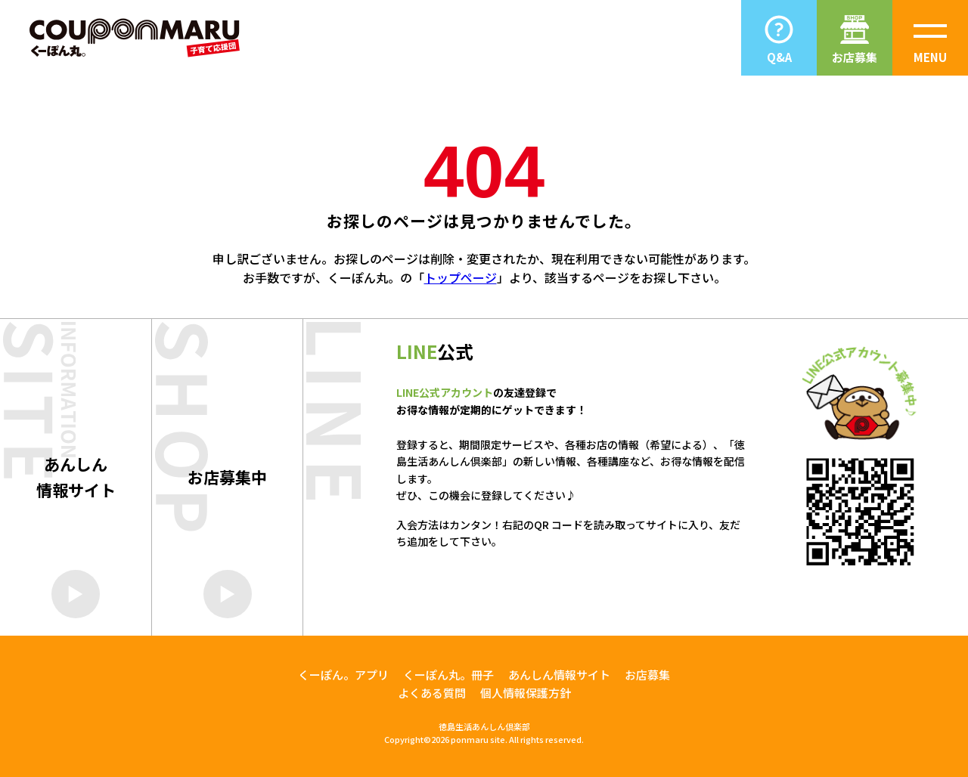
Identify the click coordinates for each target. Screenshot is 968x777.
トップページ (460, 277)
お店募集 (647, 675)
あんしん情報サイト (559, 675)
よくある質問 (432, 693)
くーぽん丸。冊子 (448, 675)
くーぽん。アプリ (343, 675)
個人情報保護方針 (525, 693)
